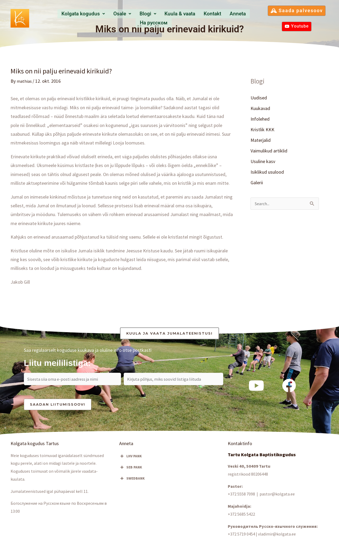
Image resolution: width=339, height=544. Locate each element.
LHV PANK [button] (130, 457)
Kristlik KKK (262, 130)
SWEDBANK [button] (132, 479)
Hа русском (243, 18)
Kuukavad (260, 108)
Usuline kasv (263, 162)
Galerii (257, 184)
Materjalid (261, 141)
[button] (71, 18)
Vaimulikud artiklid (269, 151)
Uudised (259, 98)
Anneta (215, 18)
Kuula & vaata (161, 18)
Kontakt (192, 18)
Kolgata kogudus (71, 18)
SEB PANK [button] (130, 468)
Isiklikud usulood (267, 173)
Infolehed (260, 119)
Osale (108, 18)
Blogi (131, 18)
